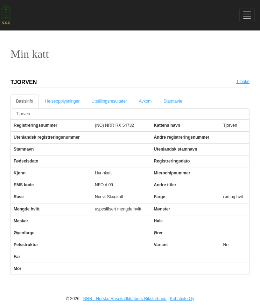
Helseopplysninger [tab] (62, 101)
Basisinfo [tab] (24, 101)
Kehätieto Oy (182, 298)
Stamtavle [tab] (172, 101)
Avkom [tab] (145, 101)
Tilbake (243, 81)
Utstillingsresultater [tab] (109, 101)
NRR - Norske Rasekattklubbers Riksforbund (125, 298)
